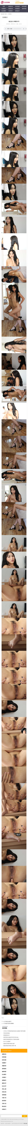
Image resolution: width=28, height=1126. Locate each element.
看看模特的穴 (6, 1035)
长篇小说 (4, 1097)
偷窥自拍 (10, 6)
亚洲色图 (17, 6)
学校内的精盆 (6, 1033)
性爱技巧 (4, 1109)
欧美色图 (24, 6)
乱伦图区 (4, 10)
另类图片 (10, 10)
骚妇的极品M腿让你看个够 (9, 1045)
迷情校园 (4, 1094)
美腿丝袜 (10, 8)
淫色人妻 (4, 1089)
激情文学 (4, 1083)
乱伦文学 (4, 1086)
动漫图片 (4, 8)
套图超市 (17, 10)
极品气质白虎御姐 (9, 1023)
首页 (4, 6)
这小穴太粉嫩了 (7, 1041)
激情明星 (24, 8)
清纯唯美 (17, 8)
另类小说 (4, 1103)
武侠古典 (4, 1091)
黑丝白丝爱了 (8, 1021)
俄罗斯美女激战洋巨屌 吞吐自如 (10, 1037)
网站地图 (25, 1123)
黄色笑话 (4, 1106)
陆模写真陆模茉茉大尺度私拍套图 (11, 1039)
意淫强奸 (4, 1100)
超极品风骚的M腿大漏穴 (9, 1043)
